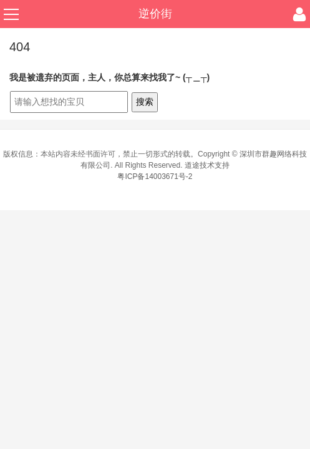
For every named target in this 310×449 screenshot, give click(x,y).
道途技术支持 (207, 165)
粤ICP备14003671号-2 (154, 176)
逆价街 (155, 13)
